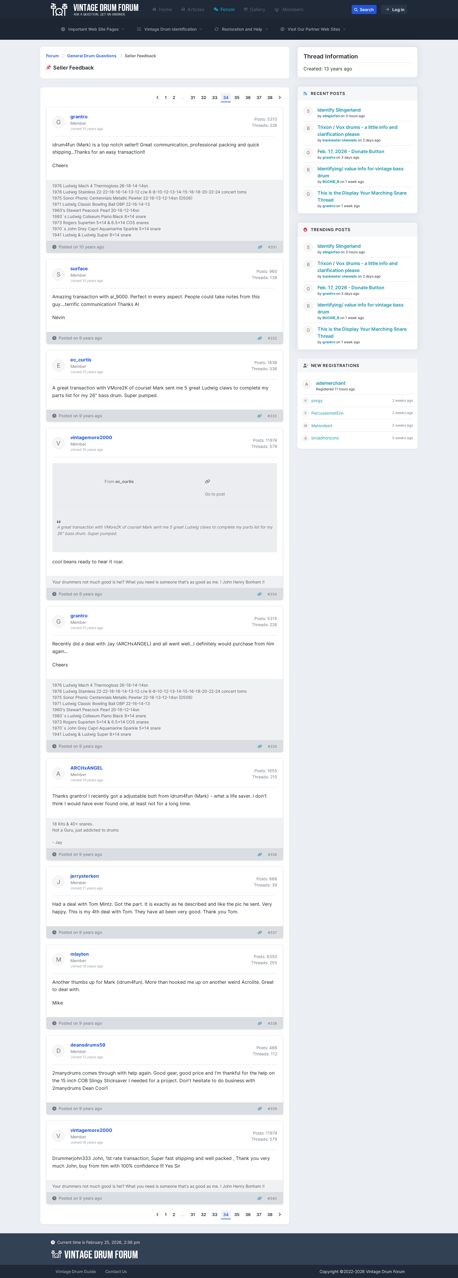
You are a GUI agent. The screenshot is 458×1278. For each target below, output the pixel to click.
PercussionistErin (327, 413)
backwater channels (340, 140)
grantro (329, 157)
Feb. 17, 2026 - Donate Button (351, 151)
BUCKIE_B (331, 181)
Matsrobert (321, 425)
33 (214, 97)
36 (248, 97)
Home (162, 9)
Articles (192, 9)
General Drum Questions (92, 55)
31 (192, 97)
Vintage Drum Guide (75, 1271)
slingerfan (331, 116)
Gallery (254, 9)
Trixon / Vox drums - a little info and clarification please (358, 130)
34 (225, 97)
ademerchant (331, 383)
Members (289, 9)
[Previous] (157, 97)
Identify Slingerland (339, 110)
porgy (317, 400)
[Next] (279, 97)
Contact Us (116, 1271)
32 (203, 97)
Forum (224, 9)
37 (258, 97)
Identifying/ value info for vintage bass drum (361, 172)
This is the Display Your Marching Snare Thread (362, 196)
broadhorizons (325, 437)
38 (270, 97)
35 (237, 97)
